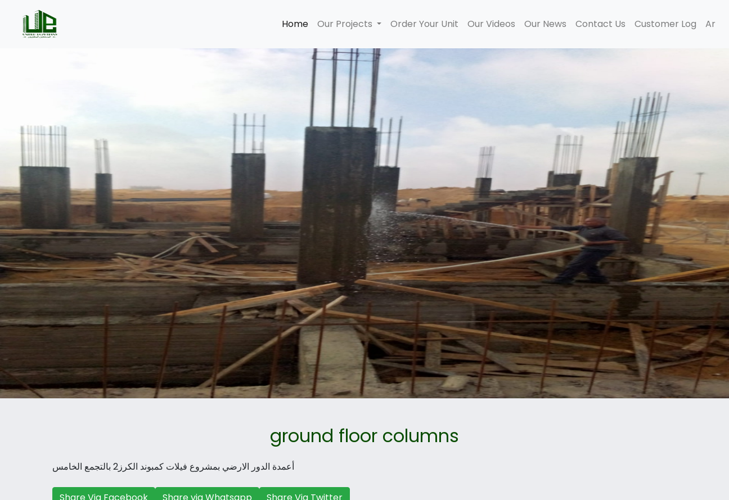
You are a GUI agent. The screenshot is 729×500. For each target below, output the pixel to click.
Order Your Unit (424, 23)
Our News (545, 23)
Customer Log (665, 23)
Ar (710, 23)
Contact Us (600, 23)
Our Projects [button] (346, 23)
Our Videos (491, 23)
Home (297, 23)
